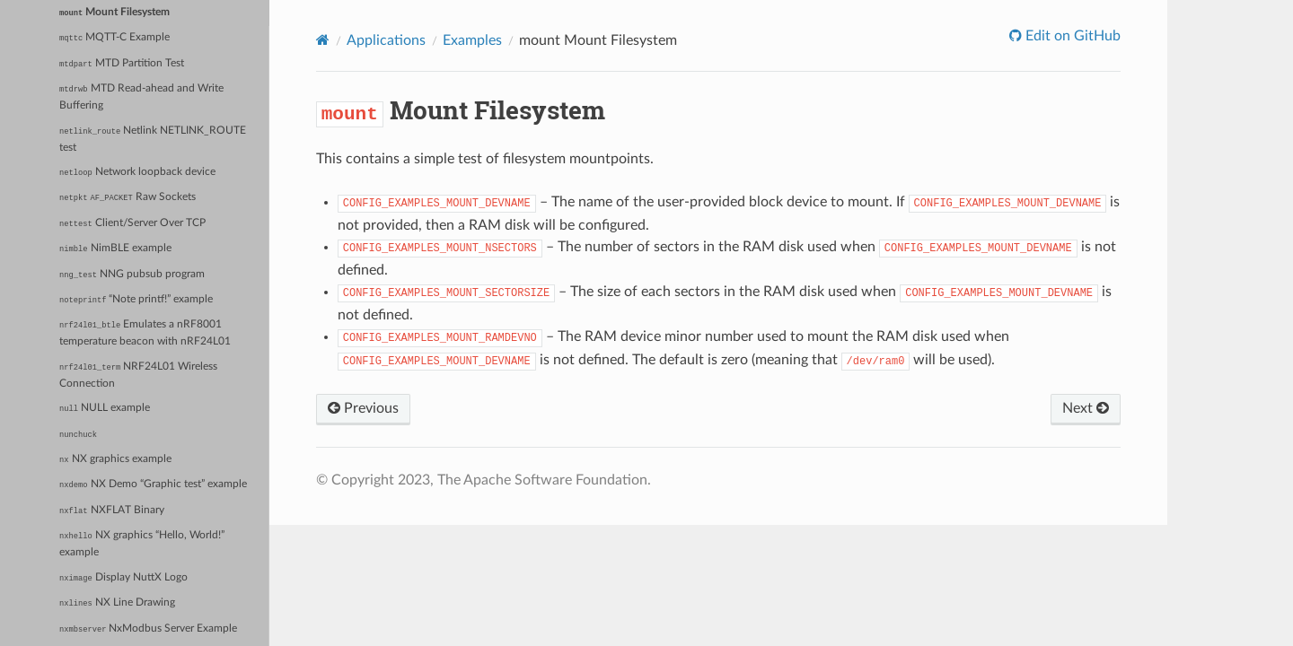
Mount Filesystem (114, 12)
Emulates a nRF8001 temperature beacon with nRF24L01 (145, 332)
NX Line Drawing (117, 603)
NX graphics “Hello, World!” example (141, 543)
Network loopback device (137, 172)
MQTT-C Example (114, 37)
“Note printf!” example (136, 299)
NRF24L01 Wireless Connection (138, 375)
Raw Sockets (127, 197)
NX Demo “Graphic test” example (152, 484)
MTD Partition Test (121, 63)
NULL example (104, 408)
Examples (472, 40)
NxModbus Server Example (148, 629)
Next (1085, 408)
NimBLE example (115, 248)
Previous (363, 408)
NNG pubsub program (132, 274)
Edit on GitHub (1071, 36)
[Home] (323, 40)
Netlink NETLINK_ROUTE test (152, 139)
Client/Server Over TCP (132, 223)
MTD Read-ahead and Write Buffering (141, 96)
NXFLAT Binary (111, 510)
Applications (386, 40)
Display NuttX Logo (123, 577)
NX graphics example (115, 459)
